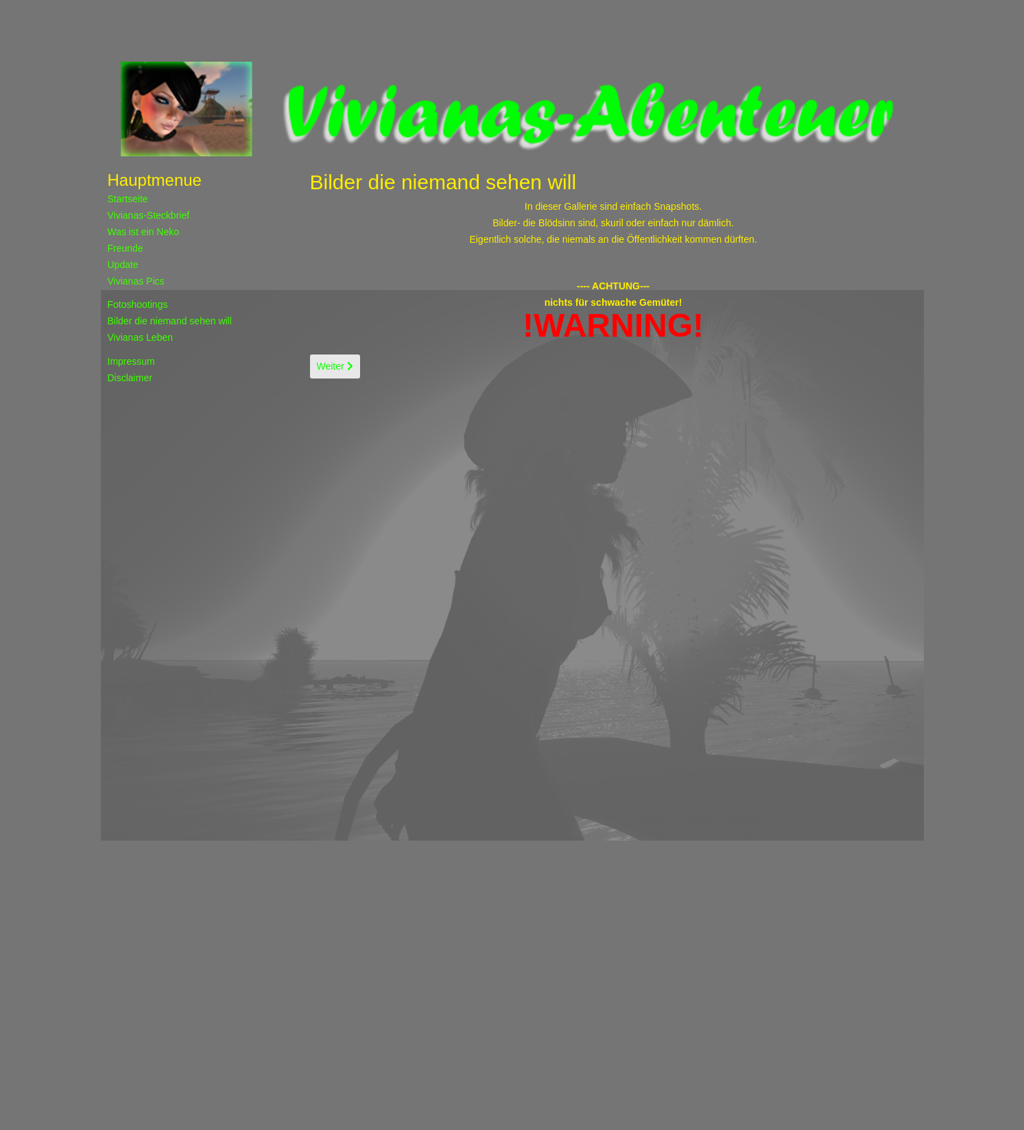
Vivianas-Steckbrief (149, 215)
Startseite (128, 198)
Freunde (125, 248)
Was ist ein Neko (144, 231)
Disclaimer (130, 377)
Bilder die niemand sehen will (170, 320)
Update (123, 264)
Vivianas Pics (136, 281)
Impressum (131, 361)
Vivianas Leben (140, 337)
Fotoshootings (138, 304)
